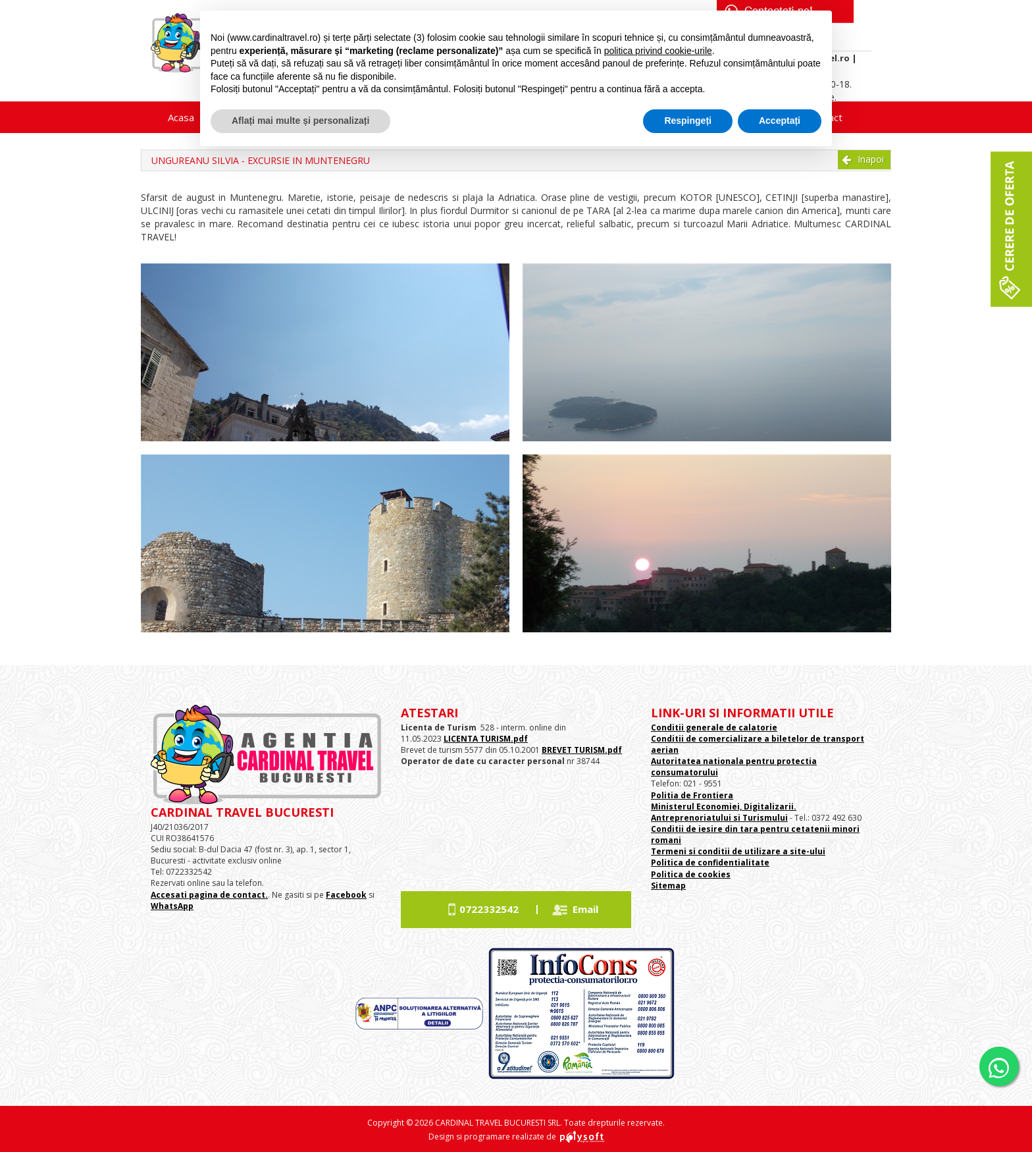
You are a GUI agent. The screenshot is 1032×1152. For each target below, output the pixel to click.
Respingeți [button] (687, 120)
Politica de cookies (691, 874)
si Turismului (759, 817)
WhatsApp (172, 906)
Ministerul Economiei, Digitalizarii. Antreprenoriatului (723, 812)
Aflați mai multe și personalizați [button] (300, 120)
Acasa (181, 117)
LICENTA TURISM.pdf (486, 738)
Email (585, 909)
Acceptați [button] (779, 120)
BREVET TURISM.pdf (582, 749)
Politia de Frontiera (692, 795)
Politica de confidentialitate (710, 862)
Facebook (346, 894)
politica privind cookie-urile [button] (658, 50)
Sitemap (668, 885)
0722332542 (489, 909)
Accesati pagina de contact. (209, 894)
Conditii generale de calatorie (714, 727)
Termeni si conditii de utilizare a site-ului (738, 851)
